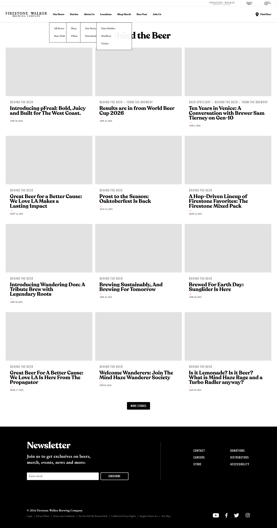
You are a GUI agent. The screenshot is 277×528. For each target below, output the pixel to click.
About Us (89, 14)
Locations (105, 14)
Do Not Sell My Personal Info (93, 516)
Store (197, 464)
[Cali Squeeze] (267, 3)
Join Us (157, 14)
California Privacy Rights (123, 516)
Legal (29, 516)
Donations (237, 451)
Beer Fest (142, 14)
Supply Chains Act (149, 516)
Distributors (239, 457)
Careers (199, 457)
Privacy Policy (42, 516)
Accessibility (239, 464)
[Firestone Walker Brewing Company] (222, 3)
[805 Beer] (249, 3)
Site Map (166, 516)
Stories (74, 14)
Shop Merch (124, 14)
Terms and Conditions (64, 516)
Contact (199, 451)
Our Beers (58, 14)
